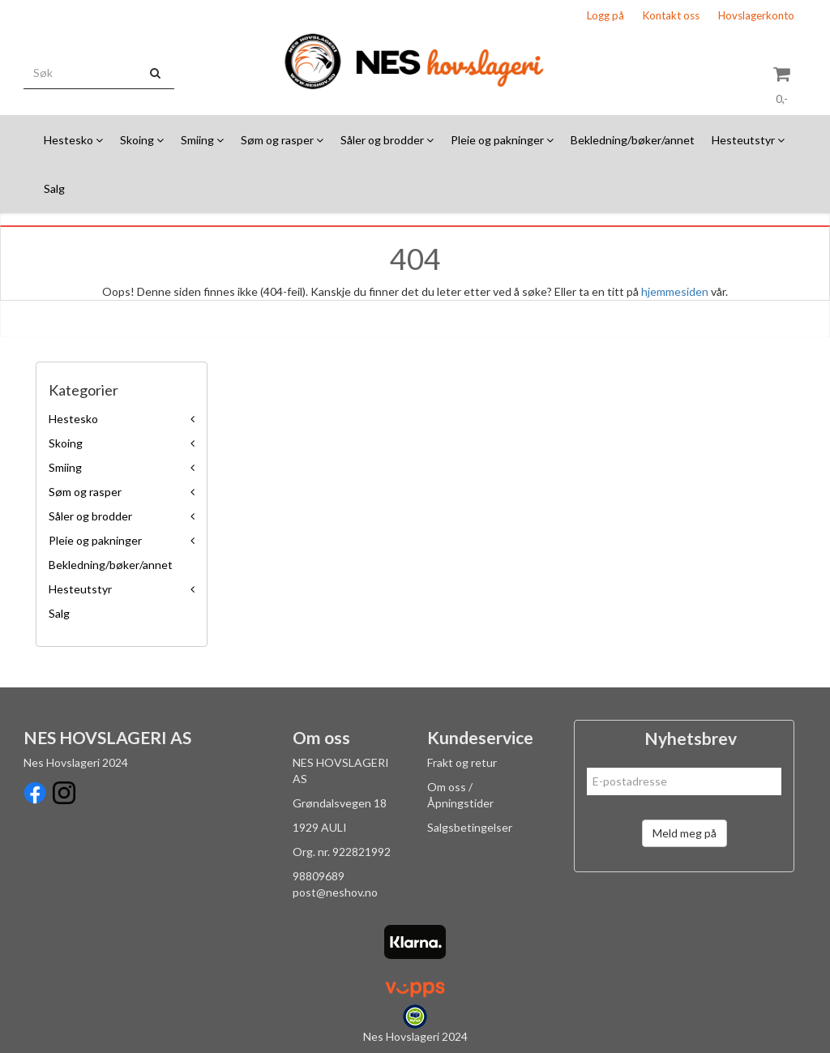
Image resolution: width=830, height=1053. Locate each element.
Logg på (605, 15)
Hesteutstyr (80, 589)
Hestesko (73, 419)
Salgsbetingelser (469, 827)
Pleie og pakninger (95, 540)
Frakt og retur (462, 762)
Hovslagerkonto (756, 15)
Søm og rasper (85, 492)
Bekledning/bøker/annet (111, 564)
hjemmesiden (674, 291)
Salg (59, 613)
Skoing (66, 443)
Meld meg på (684, 833)
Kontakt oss (671, 15)
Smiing (65, 467)
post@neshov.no (335, 892)
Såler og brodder (90, 516)
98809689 (318, 876)
